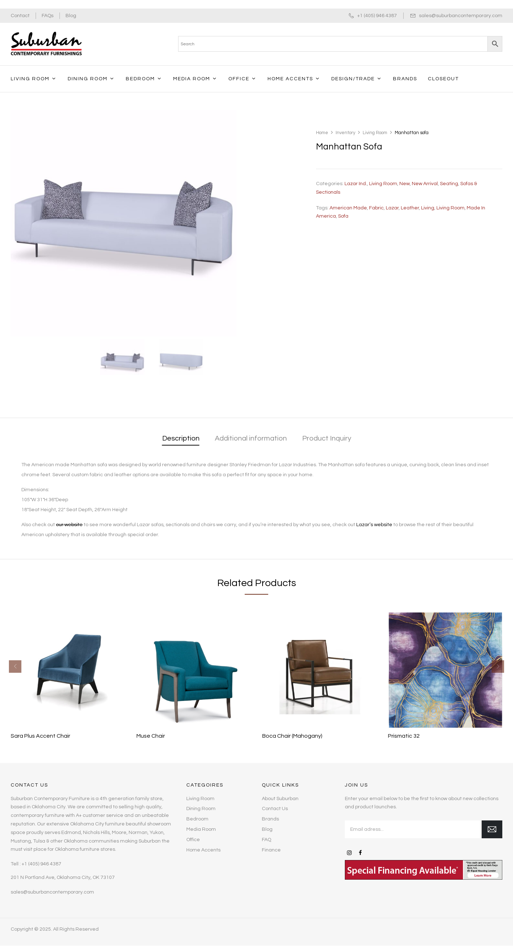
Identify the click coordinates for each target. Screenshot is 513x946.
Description (181, 438)
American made (348, 207)
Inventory (345, 132)
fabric (376, 207)
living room (450, 207)
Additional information (251, 438)
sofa (343, 216)
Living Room (375, 132)
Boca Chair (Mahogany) (292, 736)
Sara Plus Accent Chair (40, 736)
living (427, 207)
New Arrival (425, 183)
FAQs (47, 15)
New (404, 183)
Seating (449, 183)
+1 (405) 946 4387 (377, 15)
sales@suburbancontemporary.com (460, 15)
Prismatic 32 (404, 736)
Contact (20, 15)
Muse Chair (150, 736)
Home (322, 132)
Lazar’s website (374, 524)
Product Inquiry (326, 438)
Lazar (392, 207)
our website (69, 524)
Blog (71, 15)
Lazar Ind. (355, 183)
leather (410, 207)
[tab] (181, 439)
